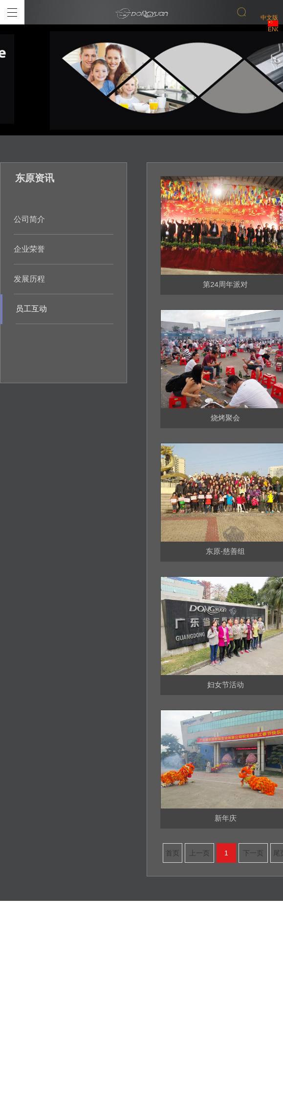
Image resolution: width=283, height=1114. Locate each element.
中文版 (269, 20)
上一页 (199, 853)
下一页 (253, 853)
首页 (172, 853)
